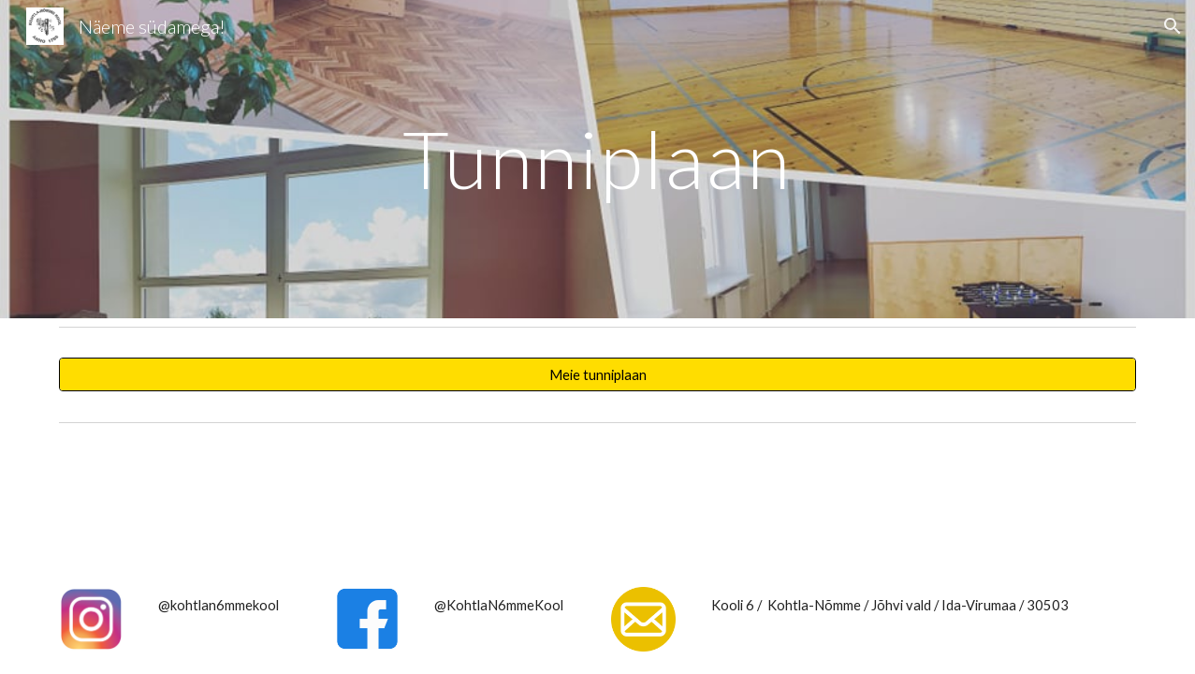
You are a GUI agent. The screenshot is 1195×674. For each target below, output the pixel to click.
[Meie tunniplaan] (598, 374)
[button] (1172, 26)
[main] (598, 158)
